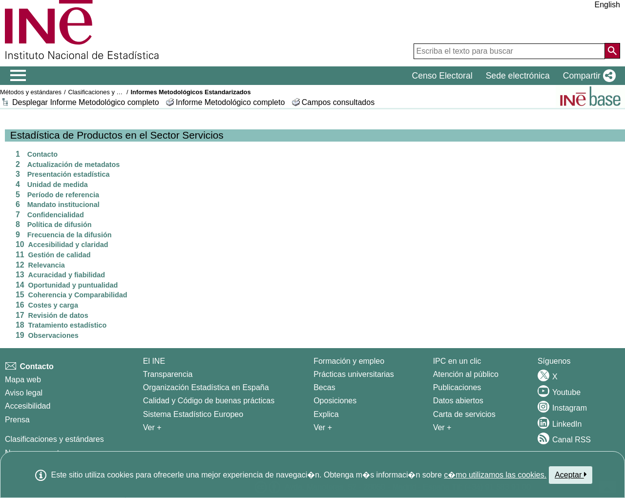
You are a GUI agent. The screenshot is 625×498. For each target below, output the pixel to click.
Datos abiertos (458, 400)
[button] (587, 75)
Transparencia (168, 374)
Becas (324, 387)
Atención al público (466, 374)
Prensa (17, 419)
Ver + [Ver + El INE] (152, 427)
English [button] (607, 4)
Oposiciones (334, 400)
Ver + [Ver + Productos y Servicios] (442, 427)
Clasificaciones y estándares (107, 92)
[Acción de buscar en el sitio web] (612, 51)
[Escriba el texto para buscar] (509, 51)
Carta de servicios (464, 414)
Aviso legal (23, 393)
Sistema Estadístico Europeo (193, 414)
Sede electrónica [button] (518, 76)
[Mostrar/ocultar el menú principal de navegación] (18, 75)
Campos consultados (338, 102)
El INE (154, 361)
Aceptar (570, 474)
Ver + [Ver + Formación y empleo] (322, 427)
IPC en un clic (457, 361)
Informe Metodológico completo (230, 102)
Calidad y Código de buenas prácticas (209, 400)
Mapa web (23, 379)
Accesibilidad (27, 406)
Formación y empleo (348, 361)
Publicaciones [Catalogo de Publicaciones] (457, 387)
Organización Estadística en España (206, 387)
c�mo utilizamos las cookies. (495, 475)
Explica (326, 414)
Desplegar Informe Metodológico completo (85, 102)
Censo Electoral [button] (442, 76)
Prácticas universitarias (353, 374)
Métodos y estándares (31, 92)
